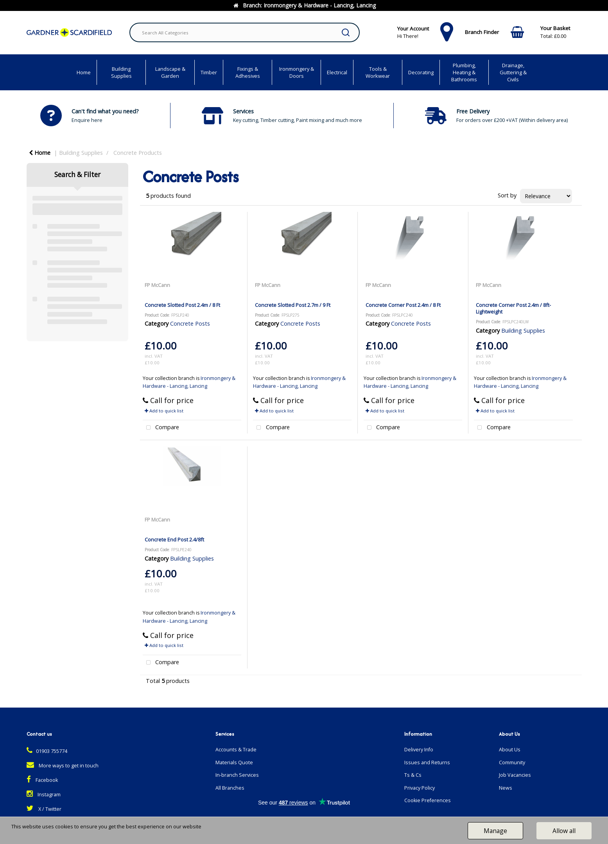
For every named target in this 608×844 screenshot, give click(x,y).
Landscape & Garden (170, 72)
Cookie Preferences (427, 800)
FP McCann (157, 285)
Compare (161, 428)
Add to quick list (164, 411)
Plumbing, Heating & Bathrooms (464, 72)
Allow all (564, 830)
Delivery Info (418, 749)
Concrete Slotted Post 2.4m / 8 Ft (182, 304)
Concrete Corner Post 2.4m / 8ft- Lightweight (513, 308)
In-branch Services (237, 775)
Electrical (337, 72)
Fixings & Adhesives (247, 72)
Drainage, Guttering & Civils (513, 72)
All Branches (229, 788)
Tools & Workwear (378, 72)
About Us (509, 749)
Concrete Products (137, 152)
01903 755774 (47, 751)
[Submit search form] (345, 32)
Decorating (421, 72)
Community (512, 762)
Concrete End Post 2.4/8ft (174, 539)
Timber (209, 72)
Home (84, 72)
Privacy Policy (419, 788)
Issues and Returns (427, 762)
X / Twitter (44, 809)
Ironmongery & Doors (296, 72)
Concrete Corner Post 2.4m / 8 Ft (403, 304)
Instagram (44, 794)
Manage (495, 830)
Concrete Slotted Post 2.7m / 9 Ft (292, 304)
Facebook (42, 780)
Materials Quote (234, 762)
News (505, 788)
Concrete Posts (190, 323)
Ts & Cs (412, 775)
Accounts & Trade (235, 749)
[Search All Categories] (244, 32)
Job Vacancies (515, 775)
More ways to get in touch (63, 765)
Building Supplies (121, 72)
